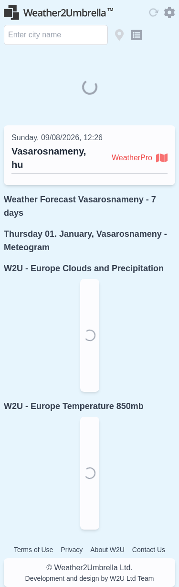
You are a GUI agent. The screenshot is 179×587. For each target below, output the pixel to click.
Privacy (72, 550)
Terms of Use (33, 550)
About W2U (107, 550)
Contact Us (148, 550)
